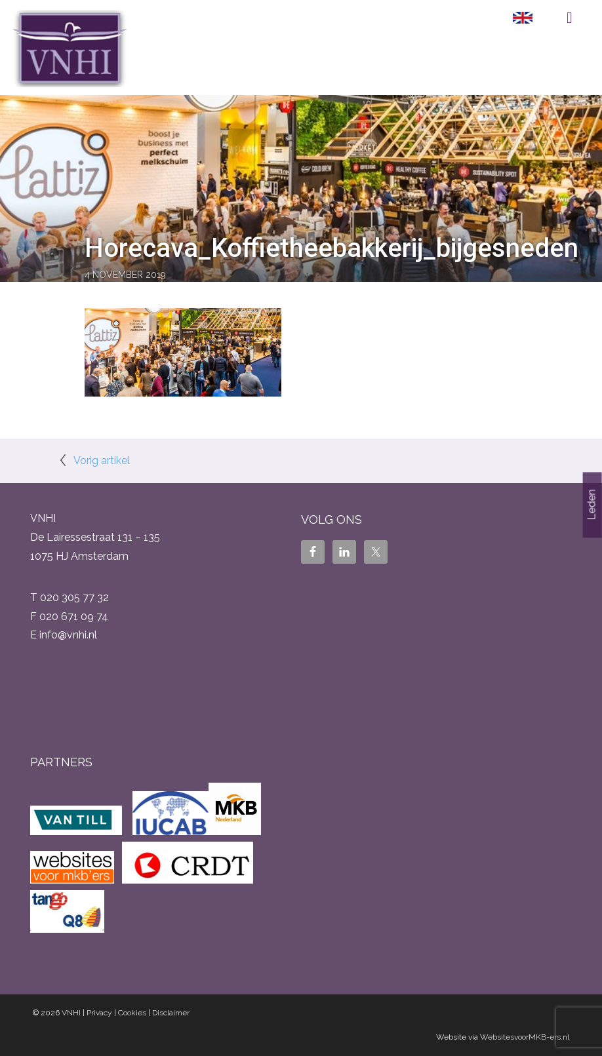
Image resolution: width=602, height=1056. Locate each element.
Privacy (99, 1012)
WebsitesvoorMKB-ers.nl (524, 1037)
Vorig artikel (101, 460)
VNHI (71, 1012)
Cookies (132, 1012)
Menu (569, 17)
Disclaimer (171, 1012)
